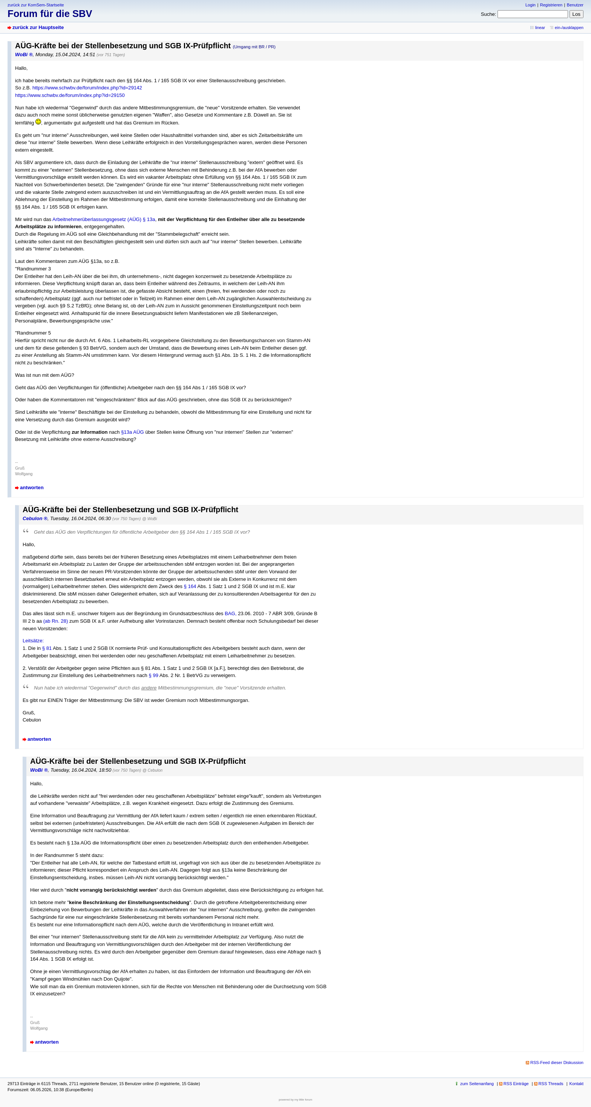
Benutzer (575, 5)
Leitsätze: (33, 640)
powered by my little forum (295, 1099)
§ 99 (153, 675)
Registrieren (551, 5)
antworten (32, 487)
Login (530, 5)
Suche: (488, 14)
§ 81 (47, 648)
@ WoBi (149, 518)
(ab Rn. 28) (55, 621)
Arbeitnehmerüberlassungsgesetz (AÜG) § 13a (103, 219)
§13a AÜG (132, 432)
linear (540, 27)
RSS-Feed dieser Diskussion (556, 1062)
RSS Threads (551, 1083)
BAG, (230, 613)
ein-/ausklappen (569, 27)
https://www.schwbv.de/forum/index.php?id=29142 (87, 88)
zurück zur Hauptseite (38, 27)
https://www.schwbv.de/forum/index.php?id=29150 (70, 95)
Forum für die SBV (50, 13)
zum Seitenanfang (477, 1083)
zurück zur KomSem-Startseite (36, 5)
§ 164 (190, 586)
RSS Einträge (516, 1083)
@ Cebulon (152, 770)
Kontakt (576, 1083)
